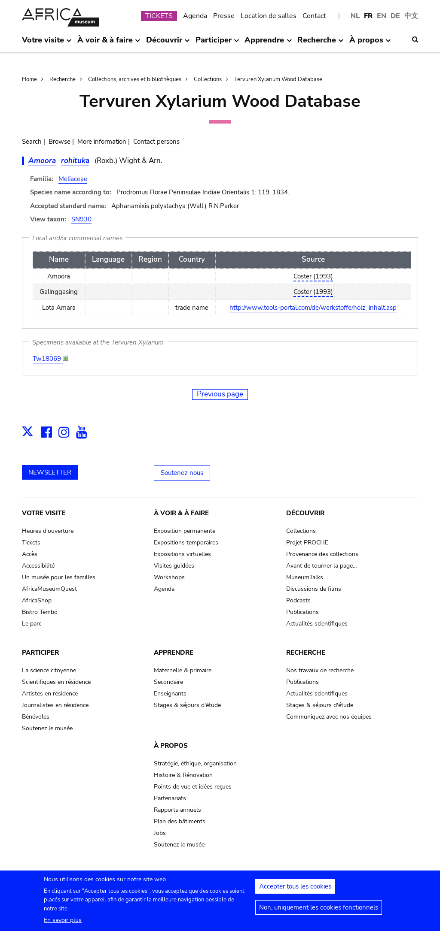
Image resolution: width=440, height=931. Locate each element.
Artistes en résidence (50, 693)
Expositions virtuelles (182, 554)
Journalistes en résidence (55, 705)
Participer (40, 652)
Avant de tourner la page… (321, 566)
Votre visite (43, 513)
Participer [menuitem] (217, 43)
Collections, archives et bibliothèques (134, 79)
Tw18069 (48, 358)
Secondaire (168, 682)
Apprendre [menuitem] (268, 43)
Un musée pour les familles (58, 577)
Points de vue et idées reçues (193, 787)
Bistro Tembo (40, 612)
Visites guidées (174, 566)
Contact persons (156, 141)
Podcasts (298, 600)
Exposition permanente (184, 531)
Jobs (160, 833)
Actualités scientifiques (317, 624)
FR (368, 16)
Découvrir (305, 513)
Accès (29, 554)
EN (381, 16)
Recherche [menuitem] (320, 43)
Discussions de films (313, 589)
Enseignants (170, 693)
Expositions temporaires (186, 542)
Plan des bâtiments (179, 821)
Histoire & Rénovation (183, 775)
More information (101, 141)
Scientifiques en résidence (56, 682)
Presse (224, 16)
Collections (208, 79)
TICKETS (159, 16)
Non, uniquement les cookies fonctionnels (318, 912)
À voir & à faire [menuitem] (109, 43)
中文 (411, 16)
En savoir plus (63, 925)
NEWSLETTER (49, 472)
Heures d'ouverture (47, 531)
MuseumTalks (304, 577)
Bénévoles (35, 717)
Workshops (169, 577)
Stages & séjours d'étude (187, 705)
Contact (314, 16)
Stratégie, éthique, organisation (195, 763)
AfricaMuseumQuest (49, 589)
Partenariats (170, 798)
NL (355, 16)
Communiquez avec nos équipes (329, 717)
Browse (59, 141)
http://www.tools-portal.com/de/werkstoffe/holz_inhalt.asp (313, 307)
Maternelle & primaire (182, 670)
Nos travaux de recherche (320, 670)
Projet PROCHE (307, 542)
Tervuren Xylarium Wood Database (278, 79)
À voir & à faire (181, 513)
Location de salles (268, 16)
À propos (171, 745)
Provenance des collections (322, 554)
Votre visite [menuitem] (47, 43)
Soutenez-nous (182, 473)
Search (32, 141)
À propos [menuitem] (370, 43)
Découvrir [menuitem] (168, 43)
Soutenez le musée (47, 728)
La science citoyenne (49, 670)
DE (395, 16)
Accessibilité (38, 566)
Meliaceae (72, 179)
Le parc (31, 624)
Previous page (220, 394)
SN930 (81, 219)
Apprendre (173, 652)
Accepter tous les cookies (295, 891)
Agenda (195, 16)
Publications (302, 612)
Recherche (62, 79)
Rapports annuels (177, 810)
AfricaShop (37, 600)
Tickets (31, 542)
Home (29, 79)
